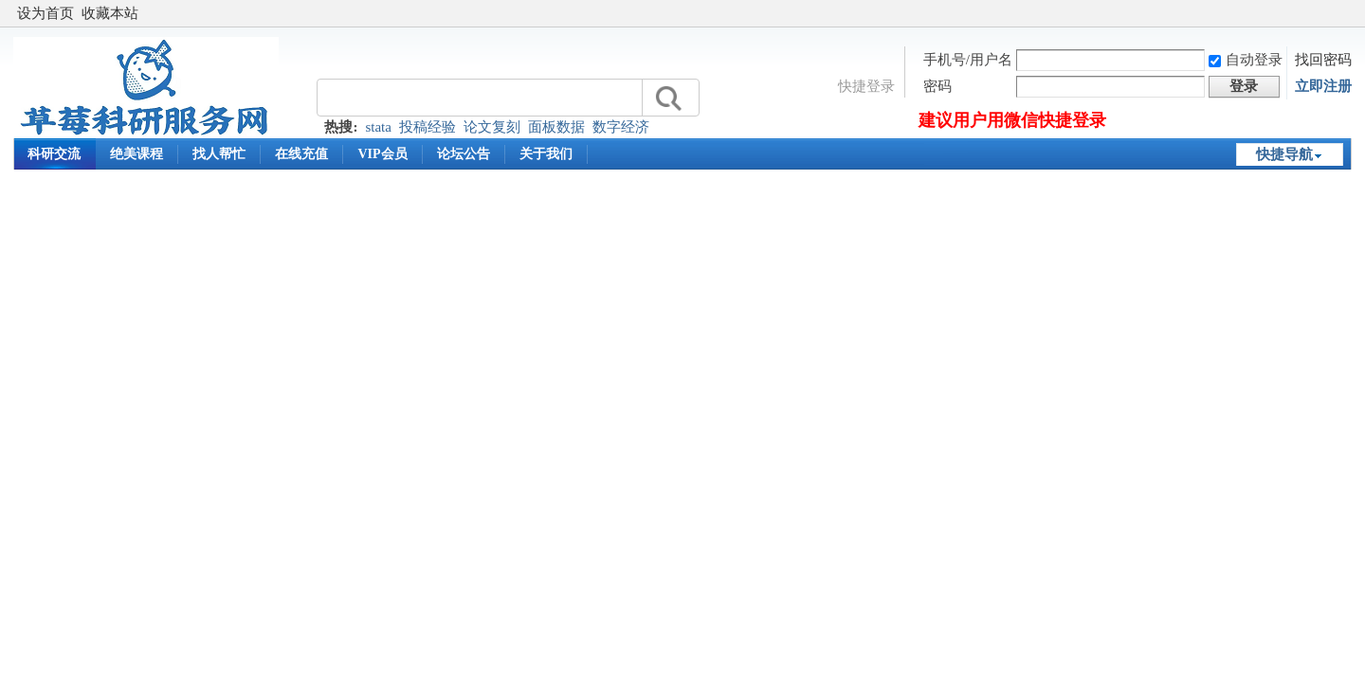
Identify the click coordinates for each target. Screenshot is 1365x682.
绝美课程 (136, 154)
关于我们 (546, 154)
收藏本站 (110, 13)
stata (378, 127)
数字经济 (620, 127)
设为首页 (45, 13)
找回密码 (1323, 59)
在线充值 (301, 154)
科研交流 (54, 154)
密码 (937, 86)
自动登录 (1246, 59)
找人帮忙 (219, 154)
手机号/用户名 (967, 59)
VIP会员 (382, 154)
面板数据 (556, 127)
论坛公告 (463, 154)
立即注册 (1323, 86)
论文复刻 (492, 127)
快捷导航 (1284, 154)
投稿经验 (427, 127)
